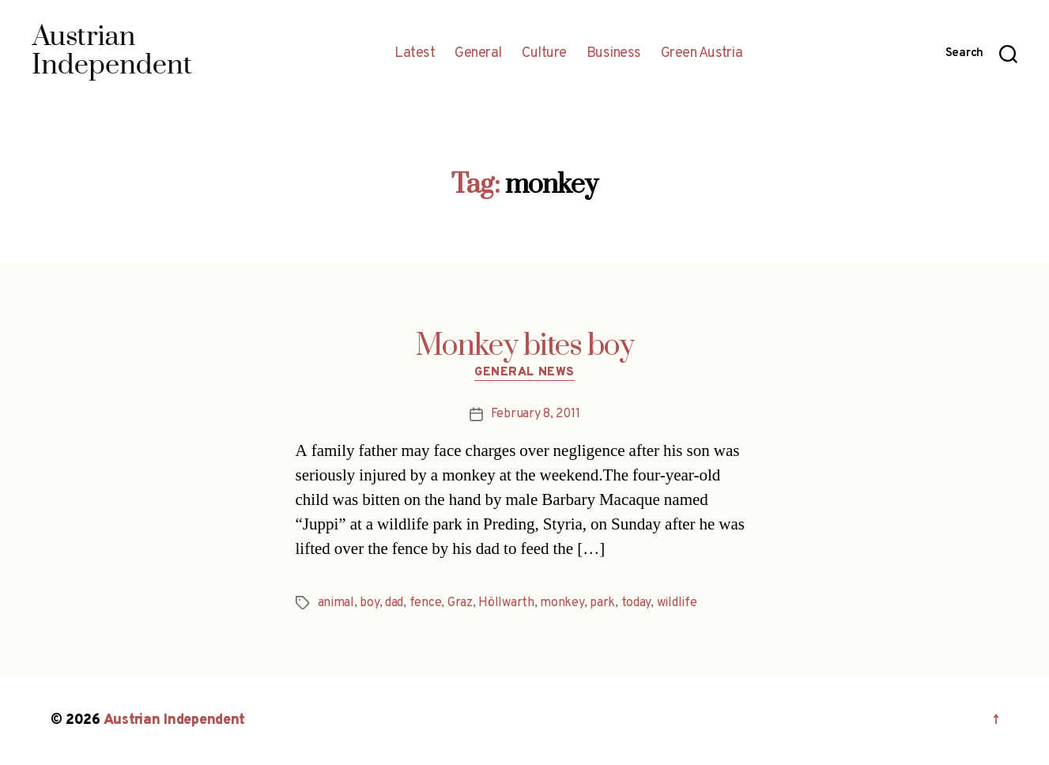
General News (524, 373)
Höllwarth (506, 603)
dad (394, 603)
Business (614, 53)
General (478, 53)
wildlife (677, 603)
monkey (561, 603)
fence (425, 603)
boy (369, 603)
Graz (460, 603)
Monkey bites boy (525, 346)
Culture (544, 53)
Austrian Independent (175, 720)
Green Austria (702, 53)
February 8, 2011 (535, 414)
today (636, 603)
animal (336, 603)
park (602, 603)
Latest (414, 53)
